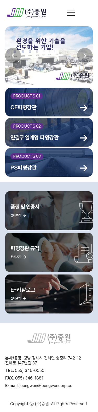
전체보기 (18, 215)
